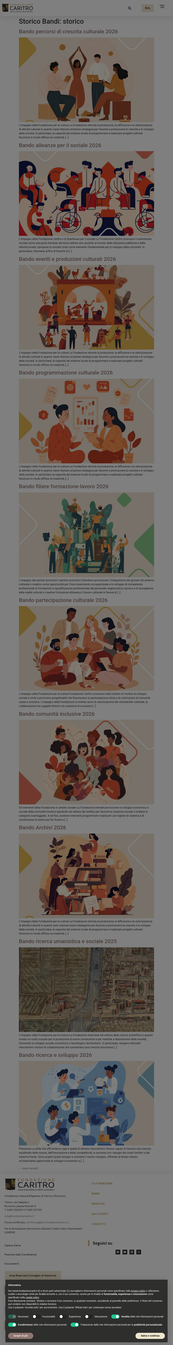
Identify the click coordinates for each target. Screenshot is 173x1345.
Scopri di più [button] (21, 1335)
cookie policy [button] (32, 1297)
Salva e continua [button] (150, 1335)
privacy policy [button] (138, 1290)
